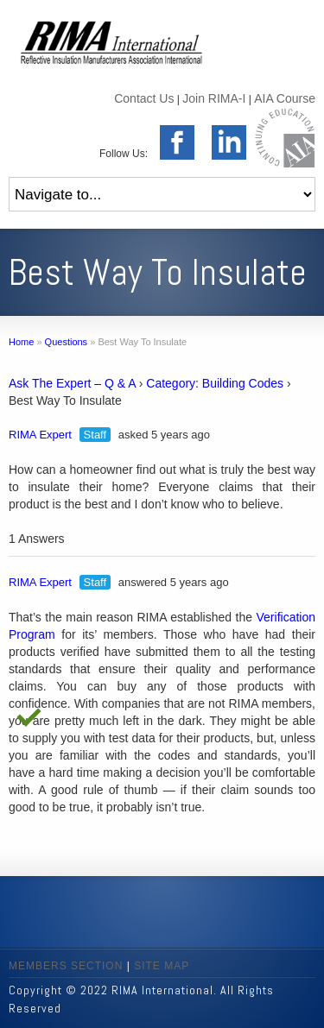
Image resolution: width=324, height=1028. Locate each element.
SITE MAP (161, 966)
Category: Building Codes (214, 383)
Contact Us (144, 98)
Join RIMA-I (213, 98)
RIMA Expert (40, 434)
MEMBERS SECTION (66, 966)
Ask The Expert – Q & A (72, 383)
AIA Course (284, 98)
